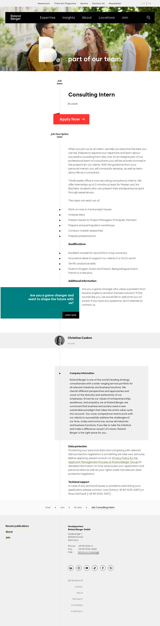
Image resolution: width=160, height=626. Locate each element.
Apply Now (72, 119)
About (9, 532)
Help (80, 593)
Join (62, 507)
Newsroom (75, 580)
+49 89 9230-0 (85, 546)
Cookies (77, 605)
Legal (79, 587)
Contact (77, 611)
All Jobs (78, 507)
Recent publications (17, 526)
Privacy (78, 599)
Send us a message (88, 552)
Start (48, 507)
